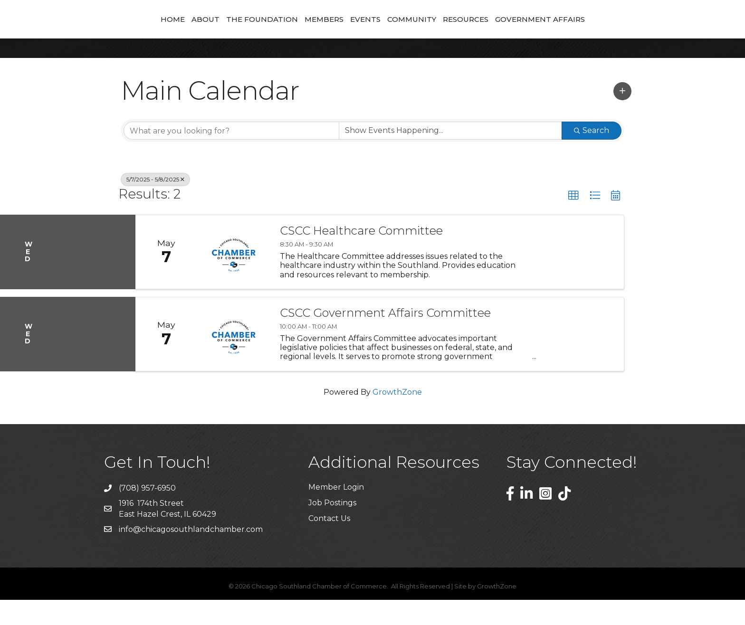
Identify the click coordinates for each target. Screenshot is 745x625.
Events (427, 31)
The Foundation (200, 31)
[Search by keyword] (231, 156)
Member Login (336, 512)
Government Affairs (602, 31)
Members (262, 31)
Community (473, 31)
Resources (527, 31)
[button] (622, 116)
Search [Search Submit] (591, 155)
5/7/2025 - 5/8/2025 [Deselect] (155, 204)
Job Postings (332, 527)
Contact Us (329, 543)
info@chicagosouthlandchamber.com (191, 554)
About (144, 31)
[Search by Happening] (450, 156)
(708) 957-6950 (147, 513)
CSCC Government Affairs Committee (385, 338)
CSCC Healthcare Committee (361, 256)
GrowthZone (397, 417)
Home (111, 31)
